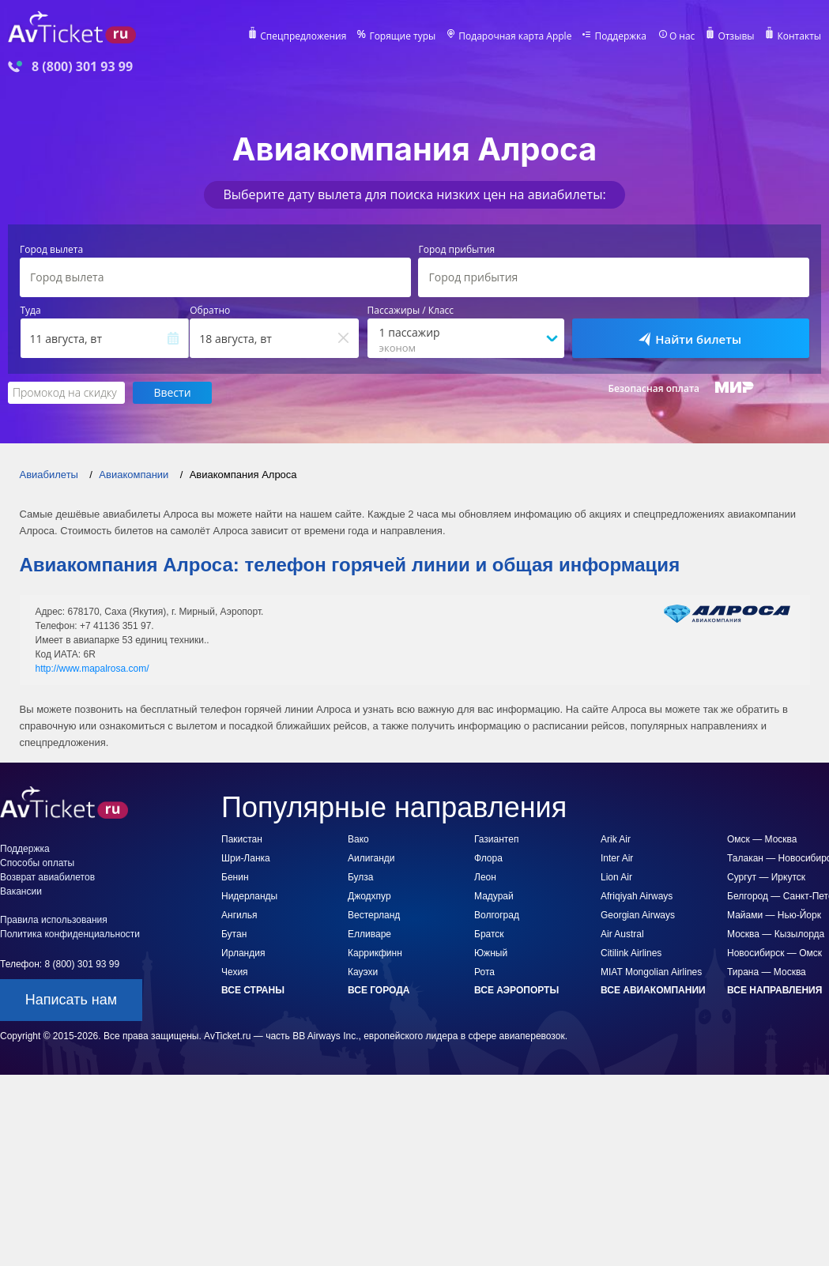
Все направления (774, 990)
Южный (490, 953)
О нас (682, 36)
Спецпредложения (303, 36)
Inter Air (617, 858)
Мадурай (494, 896)
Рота (484, 972)
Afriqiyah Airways (637, 896)
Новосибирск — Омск (774, 953)
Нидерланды (249, 896)
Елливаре (369, 934)
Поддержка (620, 36)
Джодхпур (369, 896)
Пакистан (241, 839)
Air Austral (622, 934)
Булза (361, 877)
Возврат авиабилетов (47, 877)
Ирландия (243, 953)
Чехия (234, 972)
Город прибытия (456, 249)
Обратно (210, 310)
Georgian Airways (638, 915)
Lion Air (616, 877)
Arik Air (616, 839)
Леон (485, 877)
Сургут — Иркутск (766, 877)
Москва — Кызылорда (775, 934)
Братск (489, 934)
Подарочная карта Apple (514, 36)
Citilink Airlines (631, 953)
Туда (31, 310)
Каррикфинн (375, 953)
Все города (378, 990)
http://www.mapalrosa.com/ (92, 668)
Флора (488, 858)
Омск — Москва (762, 839)
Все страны (252, 990)
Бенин (235, 877)
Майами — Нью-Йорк (774, 915)
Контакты (799, 36)
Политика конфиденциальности (70, 934)
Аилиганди (371, 858)
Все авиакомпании (653, 990)
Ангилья (239, 915)
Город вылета (51, 249)
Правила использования (53, 919)
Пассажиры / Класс (410, 310)
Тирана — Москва (766, 972)
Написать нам (71, 1000)
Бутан (234, 934)
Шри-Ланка (245, 858)
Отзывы (736, 36)
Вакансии (21, 891)
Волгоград (496, 915)
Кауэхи (363, 972)
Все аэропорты (516, 990)
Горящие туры (402, 36)
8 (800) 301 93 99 (82, 66)
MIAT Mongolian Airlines (651, 972)
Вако (358, 839)
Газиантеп (496, 839)
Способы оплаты (37, 862)
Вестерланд (374, 915)
